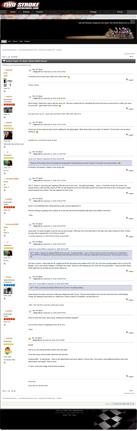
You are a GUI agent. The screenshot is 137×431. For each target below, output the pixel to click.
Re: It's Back (37, 69)
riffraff (9, 123)
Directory (80, 12)
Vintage (93, 12)
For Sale (66, 12)
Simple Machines (78, 410)
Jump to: (108, 404)
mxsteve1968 (12, 179)
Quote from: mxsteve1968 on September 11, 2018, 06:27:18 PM (48, 249)
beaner (9, 70)
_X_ (8, 152)
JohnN (9, 338)
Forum (120, 12)
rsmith (9, 199)
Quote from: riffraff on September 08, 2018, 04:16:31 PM (46, 159)
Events (107, 12)
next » (133, 54)
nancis (9, 96)
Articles (26, 12)
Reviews (53, 12)
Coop (8, 277)
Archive (39, 12)
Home (12, 12)
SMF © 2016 (68, 410)
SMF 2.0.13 (59, 410)
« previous (127, 54)
